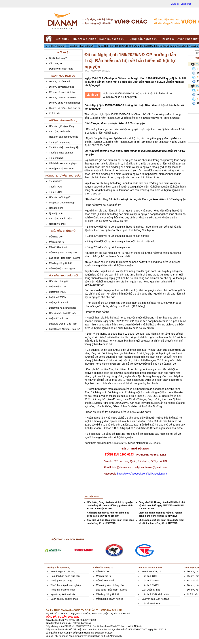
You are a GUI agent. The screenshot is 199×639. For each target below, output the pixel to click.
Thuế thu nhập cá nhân (61, 152)
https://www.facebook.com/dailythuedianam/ (142, 473)
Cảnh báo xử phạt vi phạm (63, 163)
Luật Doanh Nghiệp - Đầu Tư (64, 329)
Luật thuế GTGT (57, 286)
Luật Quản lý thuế (58, 302)
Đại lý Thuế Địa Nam (55, 46)
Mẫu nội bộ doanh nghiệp (62, 268)
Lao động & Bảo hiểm (60, 218)
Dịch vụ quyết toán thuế (61, 86)
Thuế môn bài (56, 158)
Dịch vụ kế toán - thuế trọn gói (65, 108)
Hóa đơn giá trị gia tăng (61, 126)
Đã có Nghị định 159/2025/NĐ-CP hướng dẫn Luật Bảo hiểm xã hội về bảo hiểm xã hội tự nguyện (148, 46)
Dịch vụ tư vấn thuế (59, 81)
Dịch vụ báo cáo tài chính (62, 97)
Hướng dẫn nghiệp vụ (143, 39)
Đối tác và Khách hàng (61, 68)
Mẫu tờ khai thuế (58, 247)
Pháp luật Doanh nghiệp (62, 202)
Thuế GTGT (55, 181)
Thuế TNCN (55, 186)
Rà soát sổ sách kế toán (62, 92)
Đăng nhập (186, 4)
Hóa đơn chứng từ (59, 281)
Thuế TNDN (55, 192)
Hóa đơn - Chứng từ (60, 197)
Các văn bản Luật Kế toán (63, 313)
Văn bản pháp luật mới (81, 46)
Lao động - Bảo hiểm (60, 131)
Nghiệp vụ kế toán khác (61, 168)
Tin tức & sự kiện (84, 39)
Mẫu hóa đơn (56, 236)
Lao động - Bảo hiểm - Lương (64, 257)
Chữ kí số (54, 113)
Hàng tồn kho (56, 208)
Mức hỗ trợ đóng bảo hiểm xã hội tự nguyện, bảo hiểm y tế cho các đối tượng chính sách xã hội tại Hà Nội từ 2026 (110, 505)
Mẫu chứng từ (56, 242)
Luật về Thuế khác (59, 318)
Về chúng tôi (55, 63)
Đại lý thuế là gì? (58, 58)
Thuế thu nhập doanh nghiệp (64, 147)
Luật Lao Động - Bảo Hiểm (63, 323)
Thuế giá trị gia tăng (59, 142)
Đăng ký (175, 4)
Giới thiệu (62, 39)
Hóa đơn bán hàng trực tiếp (63, 136)
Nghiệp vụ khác (57, 223)
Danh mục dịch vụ (112, 39)
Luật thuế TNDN (57, 292)
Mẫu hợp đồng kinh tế (60, 263)
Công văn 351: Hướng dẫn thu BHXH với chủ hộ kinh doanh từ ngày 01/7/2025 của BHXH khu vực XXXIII (162, 505)
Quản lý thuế (55, 213)
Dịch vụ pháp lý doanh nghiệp (65, 102)
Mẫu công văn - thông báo (63, 252)
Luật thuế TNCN (57, 297)
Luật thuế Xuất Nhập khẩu (63, 307)
